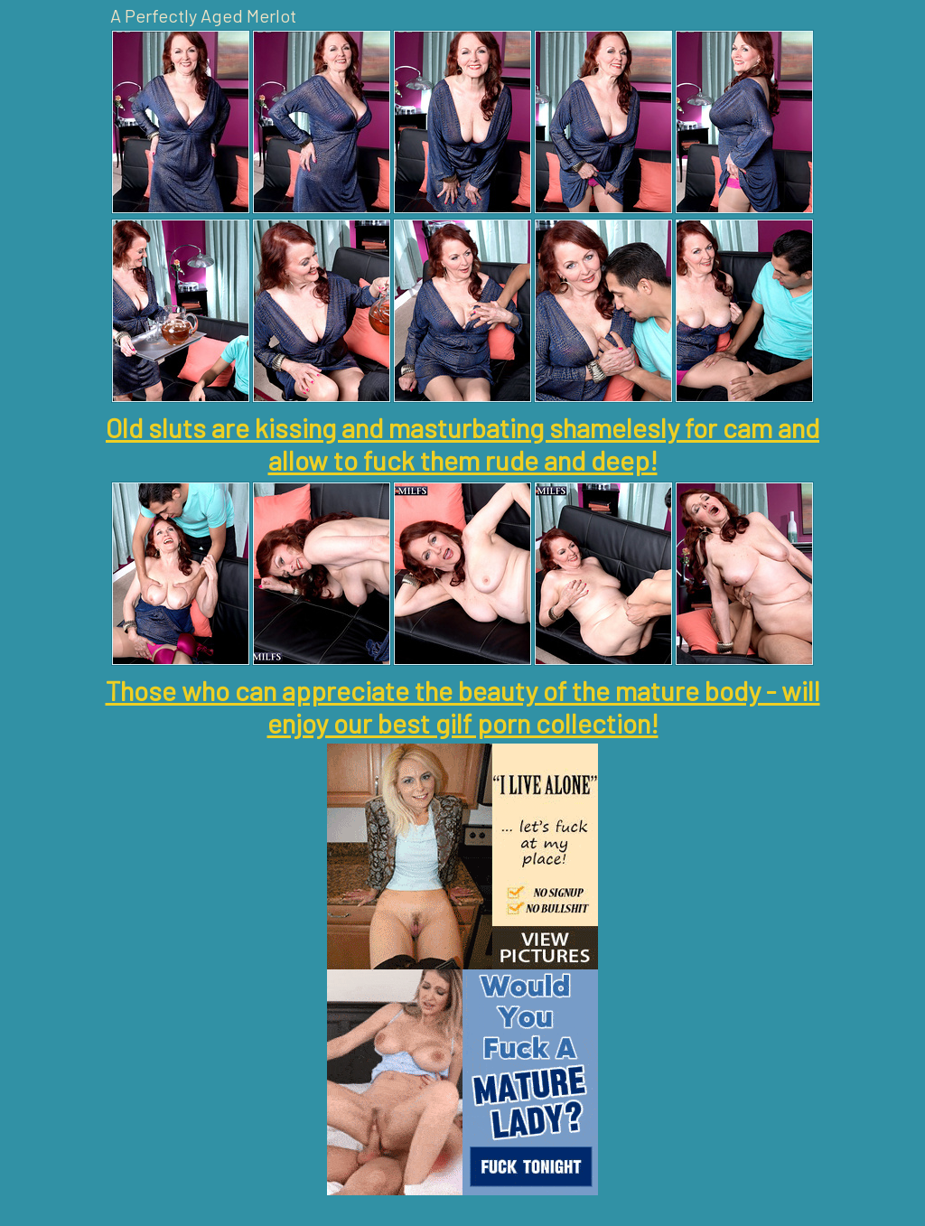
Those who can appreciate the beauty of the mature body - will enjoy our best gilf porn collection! (463, 706)
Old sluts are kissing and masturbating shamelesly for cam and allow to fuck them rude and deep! (462, 443)
